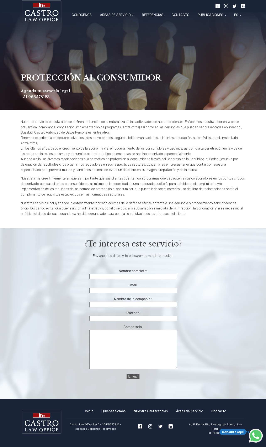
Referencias (152, 15)
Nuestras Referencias (151, 411)
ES (236, 15)
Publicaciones (210, 15)
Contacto (180, 15)
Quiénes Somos (114, 411)
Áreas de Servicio (115, 15)
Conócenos (82, 15)
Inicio (89, 411)
